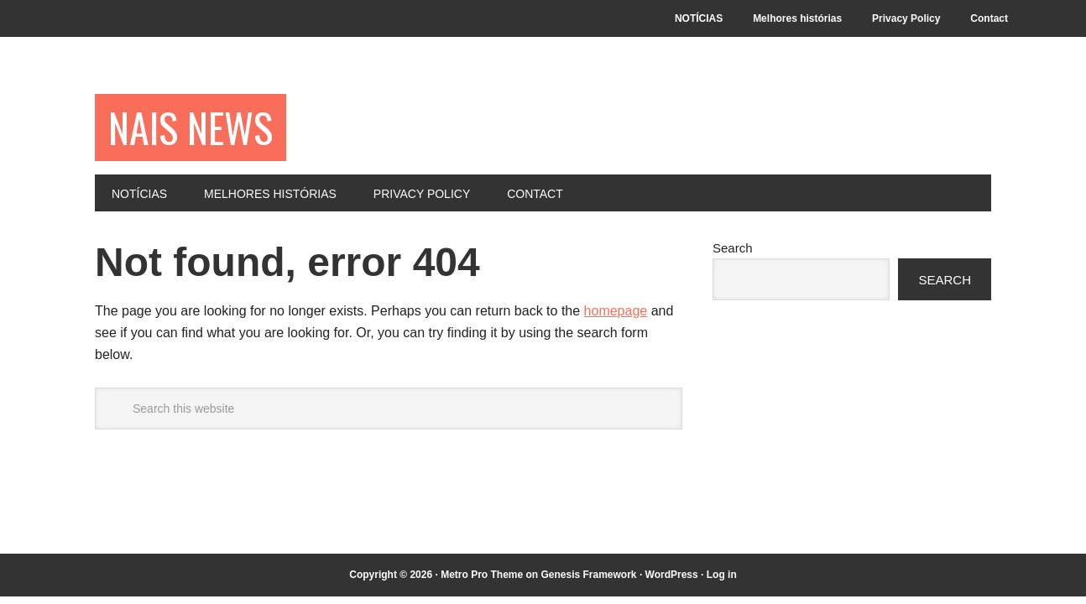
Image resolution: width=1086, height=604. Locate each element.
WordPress (671, 575)
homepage (616, 311)
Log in (722, 575)
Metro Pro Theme (482, 575)
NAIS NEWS (190, 127)
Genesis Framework (588, 575)
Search (733, 248)
